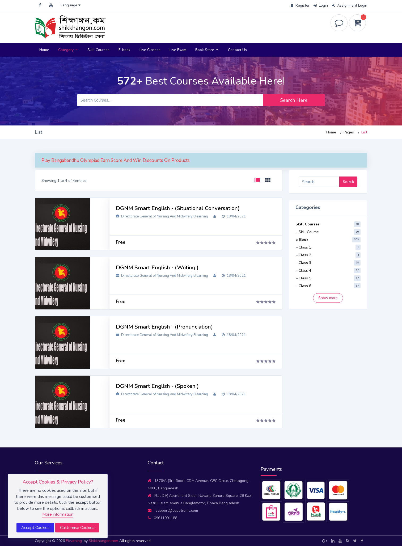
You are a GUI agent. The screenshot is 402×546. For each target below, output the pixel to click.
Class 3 (305, 262)
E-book (124, 49)
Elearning (74, 540)
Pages (349, 132)
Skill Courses (98, 49)
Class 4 (305, 270)
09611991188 (162, 517)
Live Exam (178, 49)
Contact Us (237, 49)
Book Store (207, 49)
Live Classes (149, 49)
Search (348, 181)
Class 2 (305, 255)
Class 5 (305, 278)
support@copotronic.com (173, 510)
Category (68, 49)
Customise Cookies (77, 527)
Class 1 (305, 247)
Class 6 (305, 285)
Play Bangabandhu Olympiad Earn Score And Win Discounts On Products (115, 160)
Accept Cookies (35, 527)
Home (44, 49)
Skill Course (309, 231)
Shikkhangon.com (104, 540)
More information (57, 514)
